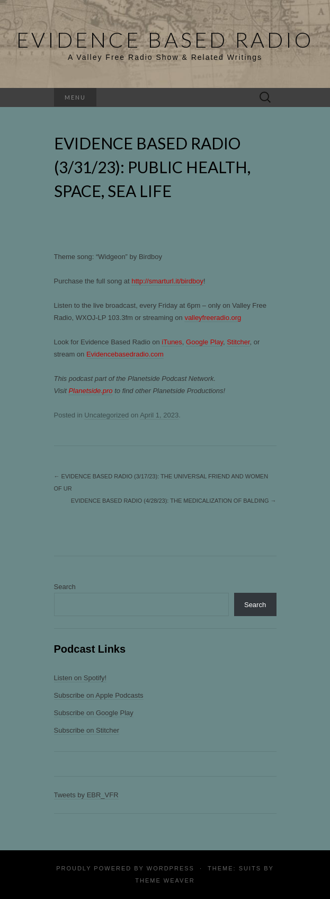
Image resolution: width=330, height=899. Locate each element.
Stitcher (238, 342)
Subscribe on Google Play (93, 713)
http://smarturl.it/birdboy (167, 281)
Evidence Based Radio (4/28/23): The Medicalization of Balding (174, 500)
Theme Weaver (164, 880)
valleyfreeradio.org (212, 318)
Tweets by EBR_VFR (86, 795)
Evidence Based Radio (165, 39)
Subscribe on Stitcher (87, 730)
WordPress (170, 868)
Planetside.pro (90, 391)
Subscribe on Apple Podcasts (99, 695)
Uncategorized (106, 415)
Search (65, 587)
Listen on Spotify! (80, 678)
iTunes (172, 342)
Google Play (204, 342)
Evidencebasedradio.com (125, 354)
